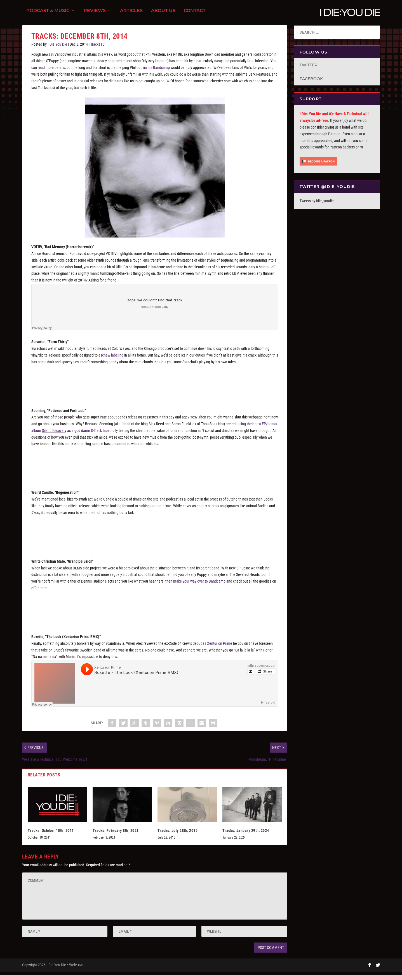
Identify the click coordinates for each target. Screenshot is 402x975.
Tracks (95, 47)
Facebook (311, 82)
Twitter (308, 68)
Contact (195, 14)
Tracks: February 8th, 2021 (116, 834)
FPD (80, 968)
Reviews (95, 14)
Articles (131, 14)
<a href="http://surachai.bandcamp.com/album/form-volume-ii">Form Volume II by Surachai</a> (154, 385)
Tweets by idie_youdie (317, 204)
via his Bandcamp (156, 71)
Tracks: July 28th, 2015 (177, 834)
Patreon (334, 137)
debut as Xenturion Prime (212, 646)
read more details (51, 71)
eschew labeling (110, 358)
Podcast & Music (47, 14)
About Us (163, 14)
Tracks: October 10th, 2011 (51, 834)
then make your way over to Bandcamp (195, 584)
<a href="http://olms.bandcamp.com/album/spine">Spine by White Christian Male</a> (154, 612)
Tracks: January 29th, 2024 (245, 834)
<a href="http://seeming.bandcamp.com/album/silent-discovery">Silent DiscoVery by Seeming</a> (154, 467)
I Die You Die (57, 47)
